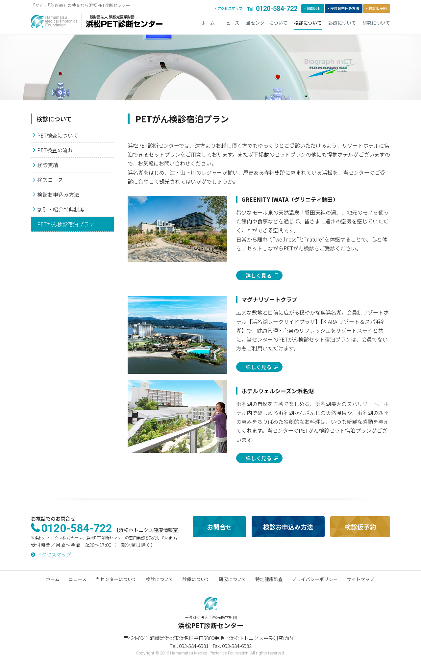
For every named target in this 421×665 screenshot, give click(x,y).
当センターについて (266, 23)
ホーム (208, 23)
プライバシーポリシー (315, 579)
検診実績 (47, 165)
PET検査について (57, 135)
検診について (308, 23)
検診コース (50, 180)
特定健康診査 (269, 579)
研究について (376, 23)
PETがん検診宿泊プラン (65, 224)
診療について (342, 23)
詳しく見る (258, 275)
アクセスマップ (229, 9)
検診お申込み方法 (344, 9)
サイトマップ (360, 579)
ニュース (230, 23)
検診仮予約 (378, 9)
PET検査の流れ (55, 150)
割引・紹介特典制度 (61, 209)
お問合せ (314, 9)
